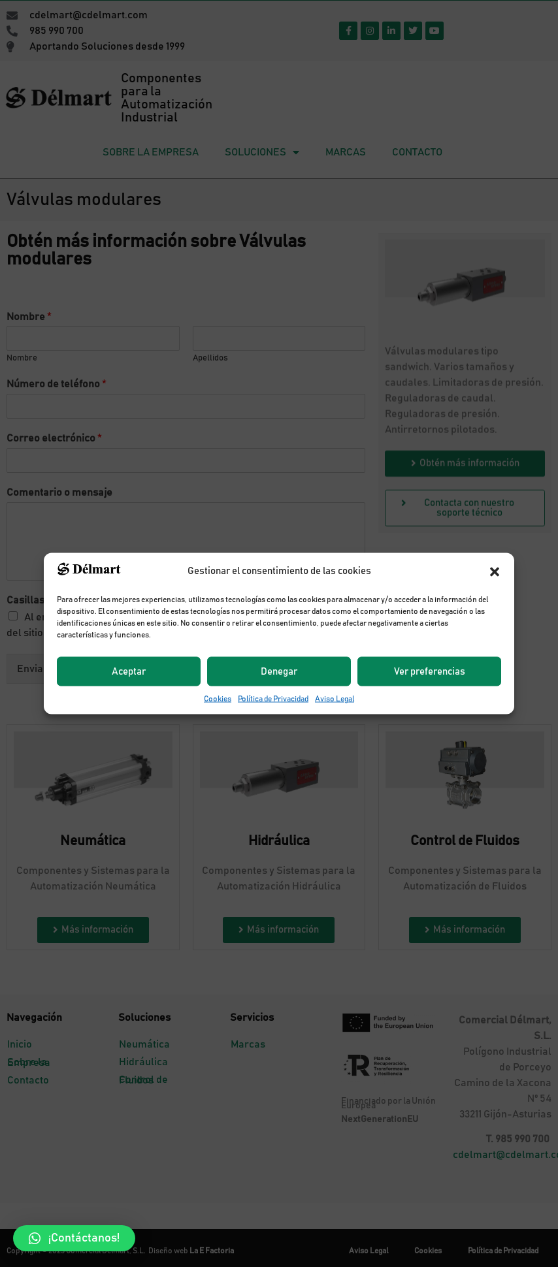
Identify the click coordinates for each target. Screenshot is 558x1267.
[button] (74, 1238)
